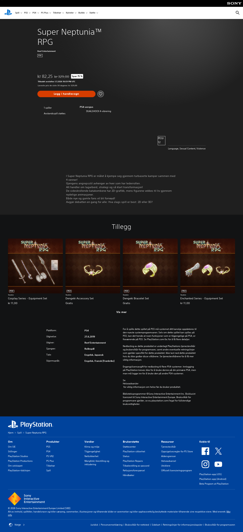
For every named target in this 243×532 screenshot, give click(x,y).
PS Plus (44, 13)
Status (126, 456)
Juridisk (94, 524)
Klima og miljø (91, 446)
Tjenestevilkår (168, 446)
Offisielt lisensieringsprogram (176, 470)
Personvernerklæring (111, 524)
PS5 (26, 13)
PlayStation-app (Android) (212, 479)
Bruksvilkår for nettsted (137, 524)
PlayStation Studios (18, 456)
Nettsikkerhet (91, 456)
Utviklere (165, 465)
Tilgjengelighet (92, 451)
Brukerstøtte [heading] (131, 441)
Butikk (81, 13)
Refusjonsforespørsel (134, 470)
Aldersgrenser (168, 456)
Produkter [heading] (52, 441)
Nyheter (70, 13)
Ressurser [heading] (167, 441)
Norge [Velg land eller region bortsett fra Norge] (17, 524)
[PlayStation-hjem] (8, 13)
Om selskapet (15, 465)
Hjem (10, 432)
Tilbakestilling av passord (136, 465)
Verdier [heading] (89, 441)
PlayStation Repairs (133, 461)
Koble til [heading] (204, 441)
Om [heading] (10, 441)
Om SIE (11, 446)
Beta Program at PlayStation (214, 483)
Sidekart (156, 524)
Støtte (92, 13)
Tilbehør (57, 13)
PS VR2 (50, 456)
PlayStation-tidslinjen (19, 470)
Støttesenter (129, 446)
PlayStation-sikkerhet (134, 451)
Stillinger (12, 451)
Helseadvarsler (130, 383)
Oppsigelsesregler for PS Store (177, 451)
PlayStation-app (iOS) (210, 474)
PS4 (34, 13)
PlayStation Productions (20, 461)
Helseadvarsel (168, 461)
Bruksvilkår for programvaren (220, 524)
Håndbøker (128, 475)
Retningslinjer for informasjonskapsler (182, 524)
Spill (17, 13)
